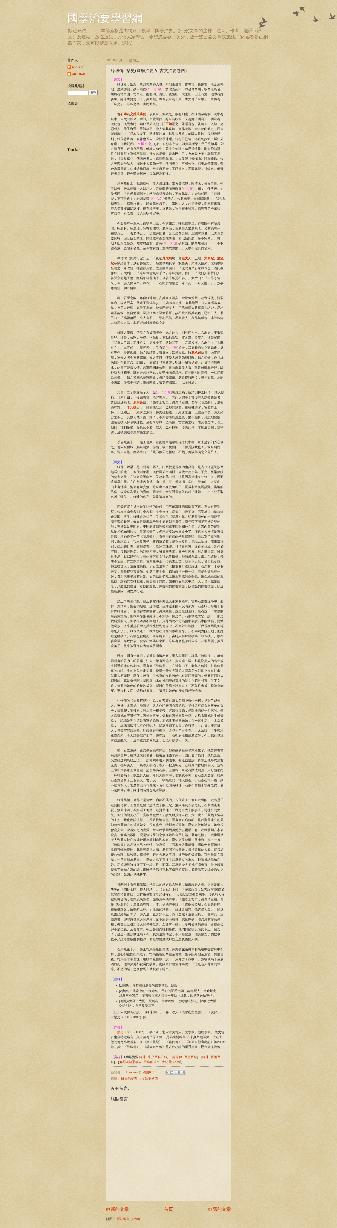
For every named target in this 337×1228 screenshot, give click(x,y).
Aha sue (77, 67)
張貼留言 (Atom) (128, 1219)
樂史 (120, 1032)
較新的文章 (117, 1209)
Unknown (78, 74)
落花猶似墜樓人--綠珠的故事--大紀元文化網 (150, 1062)
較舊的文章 (219, 1209)
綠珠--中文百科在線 (153, 1057)
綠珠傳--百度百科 (184, 1057)
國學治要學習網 (105, 18)
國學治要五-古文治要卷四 (139, 1078)
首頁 (168, 1209)
